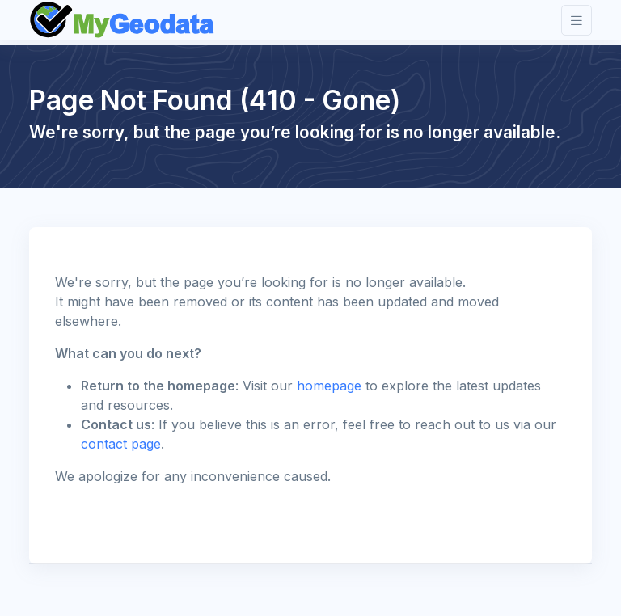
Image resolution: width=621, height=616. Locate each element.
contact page (121, 444)
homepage (329, 386)
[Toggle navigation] (576, 20)
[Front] (123, 20)
